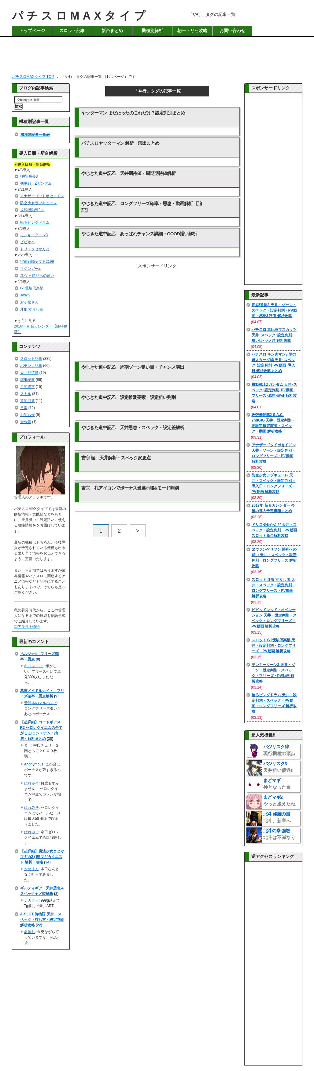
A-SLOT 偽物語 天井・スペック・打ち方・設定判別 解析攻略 (42, 919)
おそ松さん (29, 302)
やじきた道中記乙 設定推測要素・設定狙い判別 (128, 397)
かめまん (31, 869)
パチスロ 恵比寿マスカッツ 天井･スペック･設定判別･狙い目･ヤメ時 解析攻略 (274, 335)
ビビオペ (27, 242)
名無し (29, 932)
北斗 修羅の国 (277, 817)
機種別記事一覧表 (35, 134)
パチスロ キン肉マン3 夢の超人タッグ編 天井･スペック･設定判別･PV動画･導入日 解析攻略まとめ (274, 362)
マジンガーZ (30, 268)
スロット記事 (72, 30)
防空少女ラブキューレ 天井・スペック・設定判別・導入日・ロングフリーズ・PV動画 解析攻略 (274, 483)
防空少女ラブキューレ (38, 203)
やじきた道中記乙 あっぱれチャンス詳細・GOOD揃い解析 (139, 233)
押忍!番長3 (29, 176)
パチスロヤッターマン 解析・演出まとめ (120, 143)
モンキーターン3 (34, 235)
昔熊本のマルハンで (40, 703)
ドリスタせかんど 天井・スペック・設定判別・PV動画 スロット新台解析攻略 (274, 530)
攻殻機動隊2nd (32, 210)
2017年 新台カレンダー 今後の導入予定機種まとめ (273, 508)
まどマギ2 (279, 800)
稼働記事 (27, 380)
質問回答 (27, 401)
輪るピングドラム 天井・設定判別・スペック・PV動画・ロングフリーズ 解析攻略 (274, 703)
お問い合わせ (232, 30)
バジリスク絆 (280, 750)
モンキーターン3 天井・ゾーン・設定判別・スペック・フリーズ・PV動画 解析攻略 (273, 673)
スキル (25, 394)
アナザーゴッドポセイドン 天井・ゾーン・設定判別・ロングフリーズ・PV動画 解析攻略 (274, 453)
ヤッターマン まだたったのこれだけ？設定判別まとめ (133, 112)
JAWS (25, 295)
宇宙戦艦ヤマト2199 (37, 261)
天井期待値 (29, 373)
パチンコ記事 (31, 366)
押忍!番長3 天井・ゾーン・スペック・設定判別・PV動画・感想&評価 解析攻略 (274, 310)
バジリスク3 (278, 767)
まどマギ (277, 784)
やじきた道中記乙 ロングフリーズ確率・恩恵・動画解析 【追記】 (141, 207)
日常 (24, 408)
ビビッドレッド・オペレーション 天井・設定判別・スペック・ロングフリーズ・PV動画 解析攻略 (274, 618)
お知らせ (27, 415)
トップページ (32, 30)
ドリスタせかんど (35, 249)
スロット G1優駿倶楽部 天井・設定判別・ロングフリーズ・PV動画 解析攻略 (274, 645)
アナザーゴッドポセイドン (42, 196)
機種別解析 (152, 30)
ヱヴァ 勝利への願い (37, 275)
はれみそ (31, 783)
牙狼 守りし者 (31, 309)
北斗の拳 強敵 (279, 834)
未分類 (25, 422)
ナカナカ (31, 900)
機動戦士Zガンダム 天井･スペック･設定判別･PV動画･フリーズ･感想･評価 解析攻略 (274, 392)
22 (39, 925)
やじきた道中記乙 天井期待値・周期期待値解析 (128, 173)
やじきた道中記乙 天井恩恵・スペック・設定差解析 (132, 427)
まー (27, 745)
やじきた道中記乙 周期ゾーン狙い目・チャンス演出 (132, 367)
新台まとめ (112, 30)
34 (47, 862)
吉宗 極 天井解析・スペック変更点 (116, 457)
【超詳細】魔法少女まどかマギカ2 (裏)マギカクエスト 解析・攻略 (42, 856)
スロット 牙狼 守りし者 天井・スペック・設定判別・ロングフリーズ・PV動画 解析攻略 (274, 587)
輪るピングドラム (35, 222)
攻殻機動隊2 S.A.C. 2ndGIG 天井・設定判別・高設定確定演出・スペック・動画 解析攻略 (273, 423)
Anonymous (33, 666)
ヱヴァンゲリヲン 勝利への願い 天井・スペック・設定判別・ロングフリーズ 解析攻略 (274, 557)
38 (50, 738)
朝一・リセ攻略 (192, 30)
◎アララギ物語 (27, 626)
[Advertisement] (157, 53)
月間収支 (27, 387)
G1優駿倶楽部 (31, 288)
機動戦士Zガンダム (36, 183)
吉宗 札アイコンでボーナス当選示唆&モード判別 (130, 487)
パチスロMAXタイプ (80, 15)
